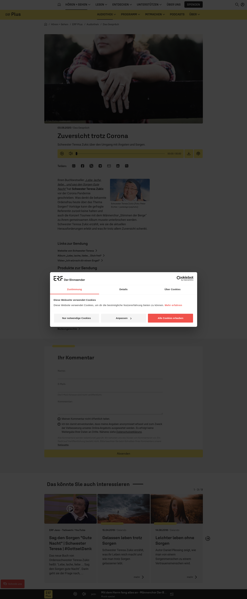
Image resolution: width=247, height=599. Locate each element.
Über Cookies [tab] (173, 289)
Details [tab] (123, 289)
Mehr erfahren (173, 305)
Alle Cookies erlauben (170, 318)
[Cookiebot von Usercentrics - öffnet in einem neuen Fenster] (179, 278)
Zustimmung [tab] (74, 289)
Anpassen (123, 318)
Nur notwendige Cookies (76, 318)
